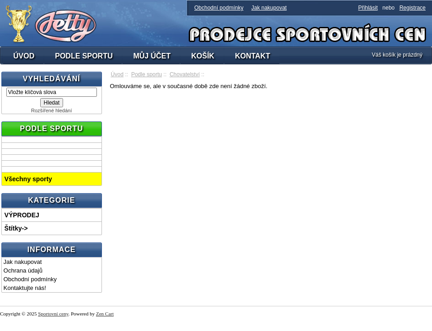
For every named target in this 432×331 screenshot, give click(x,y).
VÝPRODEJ (22, 215)
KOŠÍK (202, 56)
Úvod (117, 74)
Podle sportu (146, 74)
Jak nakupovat (269, 8)
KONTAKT (252, 56)
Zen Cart (105, 313)
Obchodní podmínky (218, 8)
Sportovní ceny (53, 313)
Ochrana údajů (23, 270)
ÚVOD (23, 56)
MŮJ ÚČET (152, 56)
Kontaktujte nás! (25, 287)
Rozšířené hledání (51, 110)
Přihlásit (368, 8)
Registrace (413, 8)
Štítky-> (16, 228)
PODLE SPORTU (83, 56)
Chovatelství (185, 74)
